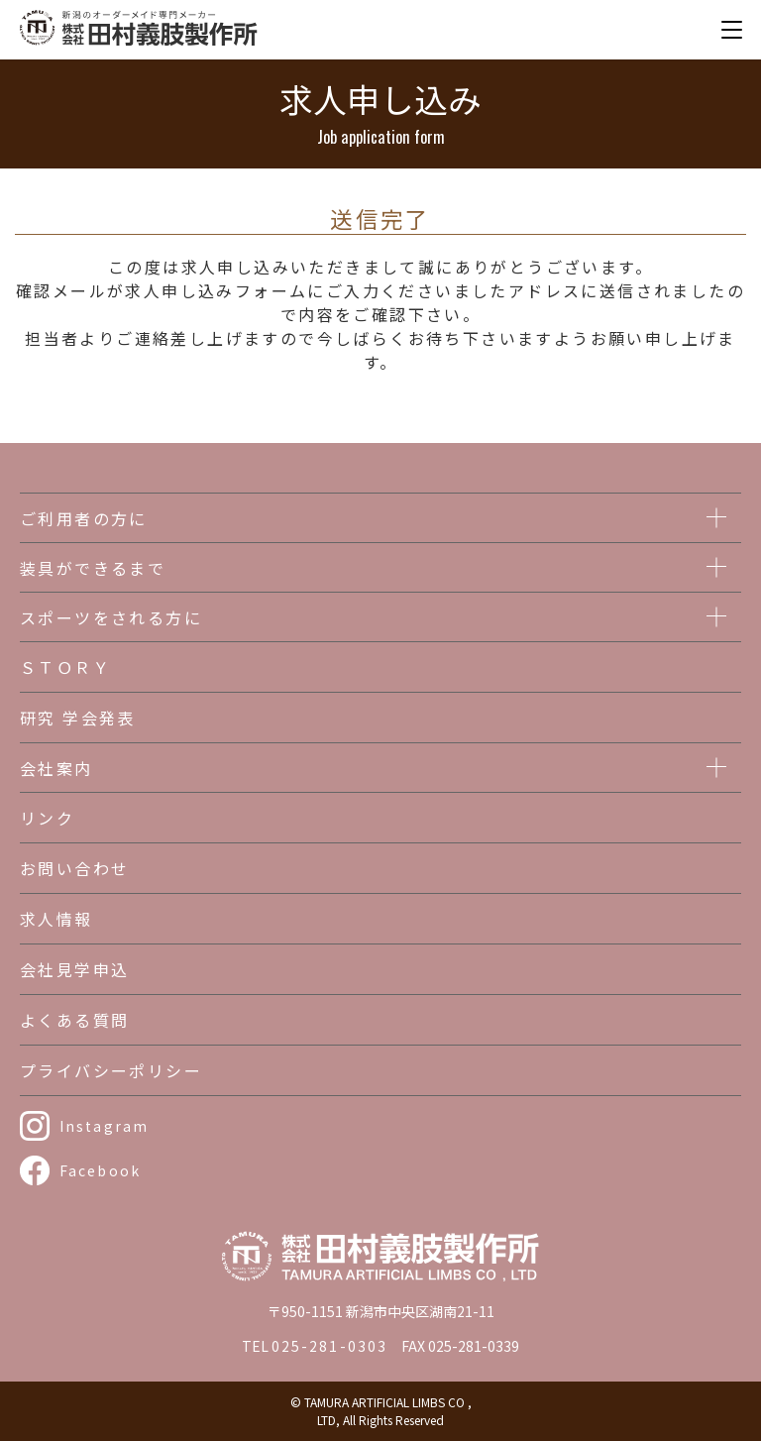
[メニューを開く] (731, 29)
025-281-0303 (329, 1346)
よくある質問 (74, 1020)
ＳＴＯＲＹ (65, 667)
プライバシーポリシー (111, 1070)
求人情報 (56, 919)
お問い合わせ (74, 868)
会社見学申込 (74, 969)
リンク (47, 818)
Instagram (104, 1126)
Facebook (100, 1170)
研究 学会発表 (78, 717)
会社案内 (56, 768)
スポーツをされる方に (111, 617)
